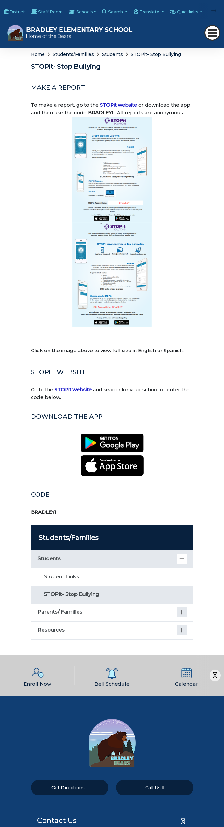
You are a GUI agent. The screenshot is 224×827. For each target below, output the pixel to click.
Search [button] (116, 11)
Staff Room (50, 11)
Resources (51, 630)
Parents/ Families (59, 612)
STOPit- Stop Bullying (156, 54)
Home (38, 54)
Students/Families (73, 54)
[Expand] (182, 612)
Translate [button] (150, 11)
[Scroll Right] (215, 675)
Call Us (154, 787)
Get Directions (69, 787)
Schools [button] (84, 11)
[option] (37, 675)
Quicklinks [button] (188, 11)
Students (112, 54)
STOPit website (118, 105)
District (17, 11)
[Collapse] (182, 559)
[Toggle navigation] (212, 33)
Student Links (61, 577)
